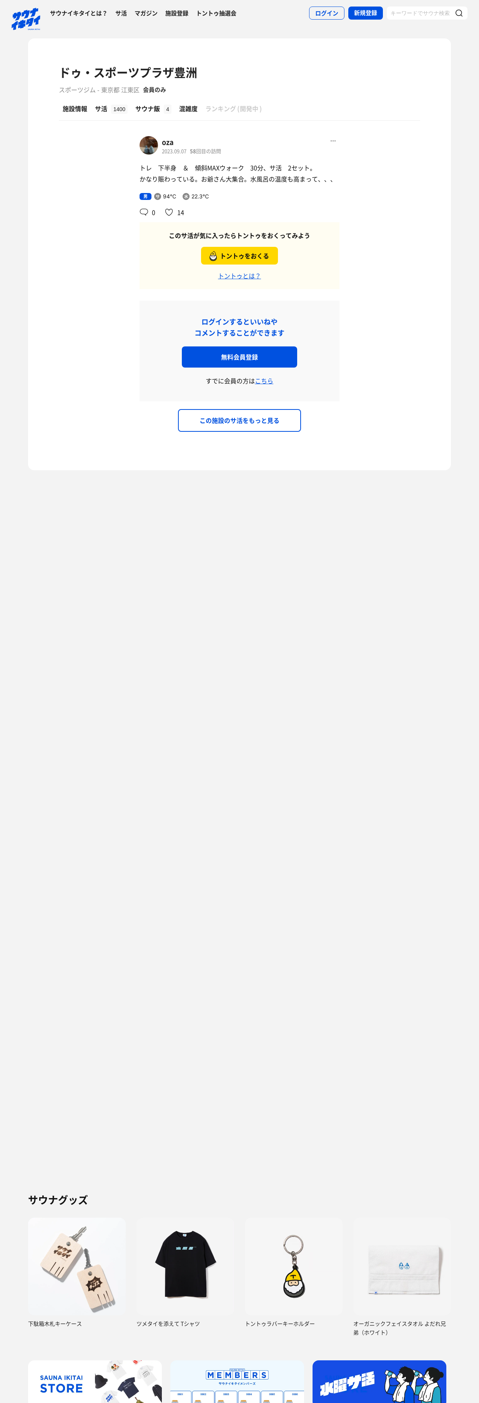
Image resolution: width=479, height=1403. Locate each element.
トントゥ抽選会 (216, 13)
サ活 (121, 13)
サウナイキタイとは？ (79, 13)
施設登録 (176, 13)
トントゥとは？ (239, 275)
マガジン (146, 13)
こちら (264, 380)
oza (168, 142)
